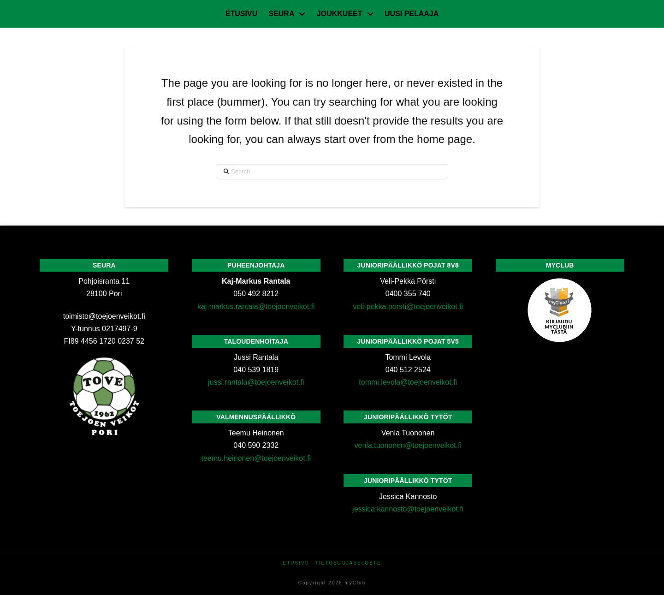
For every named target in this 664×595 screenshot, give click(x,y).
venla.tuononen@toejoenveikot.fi (408, 445)
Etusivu (296, 562)
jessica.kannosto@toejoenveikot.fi (407, 509)
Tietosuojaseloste (348, 562)
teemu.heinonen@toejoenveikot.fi (256, 458)
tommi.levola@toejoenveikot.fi (408, 382)
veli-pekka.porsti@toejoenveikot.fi (408, 306)
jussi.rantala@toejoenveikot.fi (256, 382)
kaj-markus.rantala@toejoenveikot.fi (256, 306)
